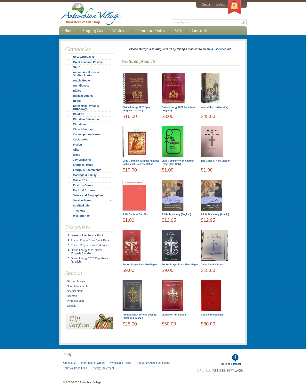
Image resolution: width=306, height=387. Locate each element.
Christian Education (86, 119)
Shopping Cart (93, 31)
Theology (79, 210)
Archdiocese (81, 85)
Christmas (77, 124)
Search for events (77, 286)
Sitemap (72, 296)
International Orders (150, 31)
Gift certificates (76, 281)
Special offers (75, 291)
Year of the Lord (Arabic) (214, 107)
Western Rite (81, 215)
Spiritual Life (81, 205)
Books (77, 100)
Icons (76, 154)
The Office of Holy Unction (215, 160)
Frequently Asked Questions (153, 362)
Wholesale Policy (120, 362)
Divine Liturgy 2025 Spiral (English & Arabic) (86, 251)
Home (69, 31)
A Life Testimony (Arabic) (215, 214)
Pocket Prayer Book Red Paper (140, 264)
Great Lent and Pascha (88, 62)
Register (220, 4)
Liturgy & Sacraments (87, 170)
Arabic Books (82, 80)
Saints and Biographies (88, 195)
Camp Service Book (212, 264)
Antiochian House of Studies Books (86, 74)
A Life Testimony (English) (176, 214)
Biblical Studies (83, 95)
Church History (83, 129)
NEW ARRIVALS (83, 57)
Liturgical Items (83, 164)
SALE (76, 67)
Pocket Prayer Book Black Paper (180, 264)
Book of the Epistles (212, 314)
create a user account (217, 49)
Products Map (75, 300)
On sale (71, 305)
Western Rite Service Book (87, 235)
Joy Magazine (82, 159)
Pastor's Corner (83, 185)
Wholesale (119, 31)
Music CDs (80, 180)
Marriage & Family (85, 175)
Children (78, 114)
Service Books (82, 200)
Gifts (76, 149)
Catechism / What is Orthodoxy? (86, 107)
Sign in (206, 4)
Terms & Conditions (75, 368)
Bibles (77, 90)
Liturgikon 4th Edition (174, 314)
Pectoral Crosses (84, 190)
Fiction (77, 144)
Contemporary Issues (87, 134)
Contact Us (200, 31)
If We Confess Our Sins (135, 214)
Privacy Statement (103, 368)
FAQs (178, 31)
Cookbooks (80, 139)
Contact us (69, 362)
